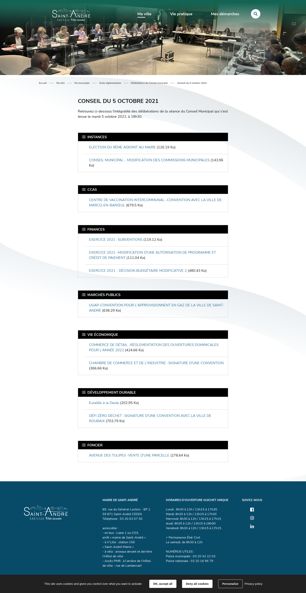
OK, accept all (162, 583)
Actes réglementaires (110, 83)
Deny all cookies (197, 583)
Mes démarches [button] (225, 14)
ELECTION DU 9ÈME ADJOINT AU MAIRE (122, 147)
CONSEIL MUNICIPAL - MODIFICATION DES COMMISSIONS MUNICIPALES (149, 160)
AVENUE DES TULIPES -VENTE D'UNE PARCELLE (129, 455)
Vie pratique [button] (181, 14)
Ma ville (60, 83)
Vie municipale (82, 83)
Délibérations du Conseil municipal (149, 83)
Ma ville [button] (144, 14)
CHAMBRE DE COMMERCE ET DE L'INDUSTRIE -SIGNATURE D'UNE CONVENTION (156, 363)
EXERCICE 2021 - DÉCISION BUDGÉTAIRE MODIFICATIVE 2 (138, 270)
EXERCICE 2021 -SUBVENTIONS (115, 239)
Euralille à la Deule (104, 402)
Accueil (43, 83)
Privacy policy (253, 583)
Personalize (230, 583)
